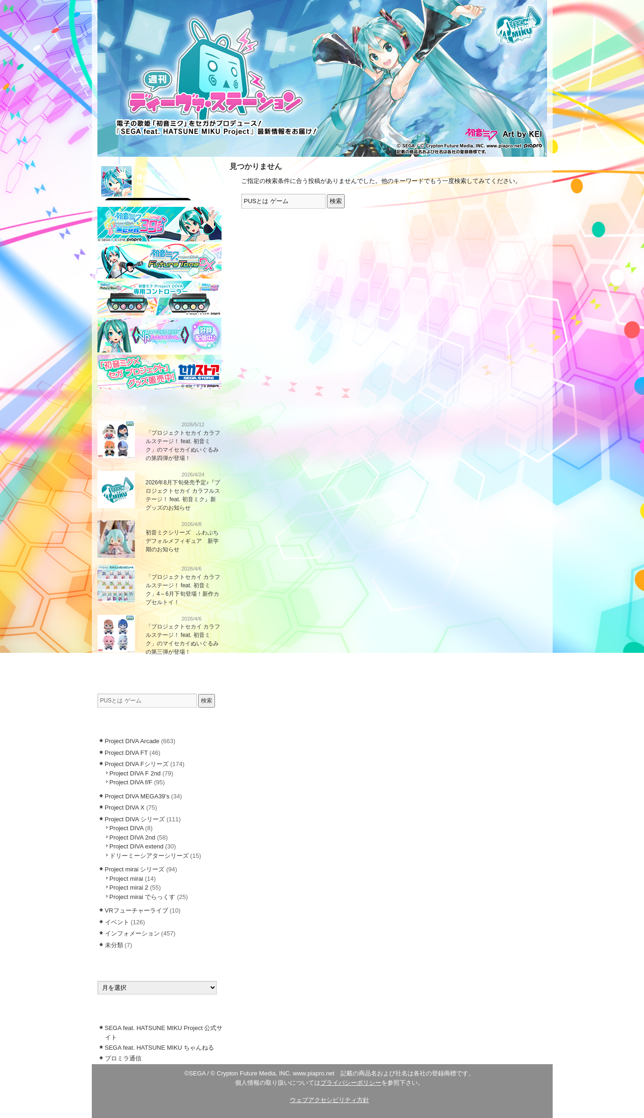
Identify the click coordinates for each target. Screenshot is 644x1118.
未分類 (114, 945)
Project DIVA (127, 828)
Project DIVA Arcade (132, 741)
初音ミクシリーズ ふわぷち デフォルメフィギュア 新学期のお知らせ (185, 541)
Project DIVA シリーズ (135, 819)
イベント (117, 922)
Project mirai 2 (129, 887)
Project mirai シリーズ (135, 869)
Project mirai (126, 878)
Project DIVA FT (126, 752)
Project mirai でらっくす (143, 896)
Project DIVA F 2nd (135, 773)
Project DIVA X (125, 807)
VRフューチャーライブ (136, 910)
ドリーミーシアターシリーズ (149, 855)
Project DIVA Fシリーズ (137, 763)
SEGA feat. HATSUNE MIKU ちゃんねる (160, 1047)
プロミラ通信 (123, 1058)
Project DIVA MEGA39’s (137, 796)
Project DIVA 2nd (132, 837)
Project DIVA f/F (131, 782)
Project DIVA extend (136, 846)
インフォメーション (159, 424)
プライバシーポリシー (350, 1082)
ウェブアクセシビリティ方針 (329, 1099)
